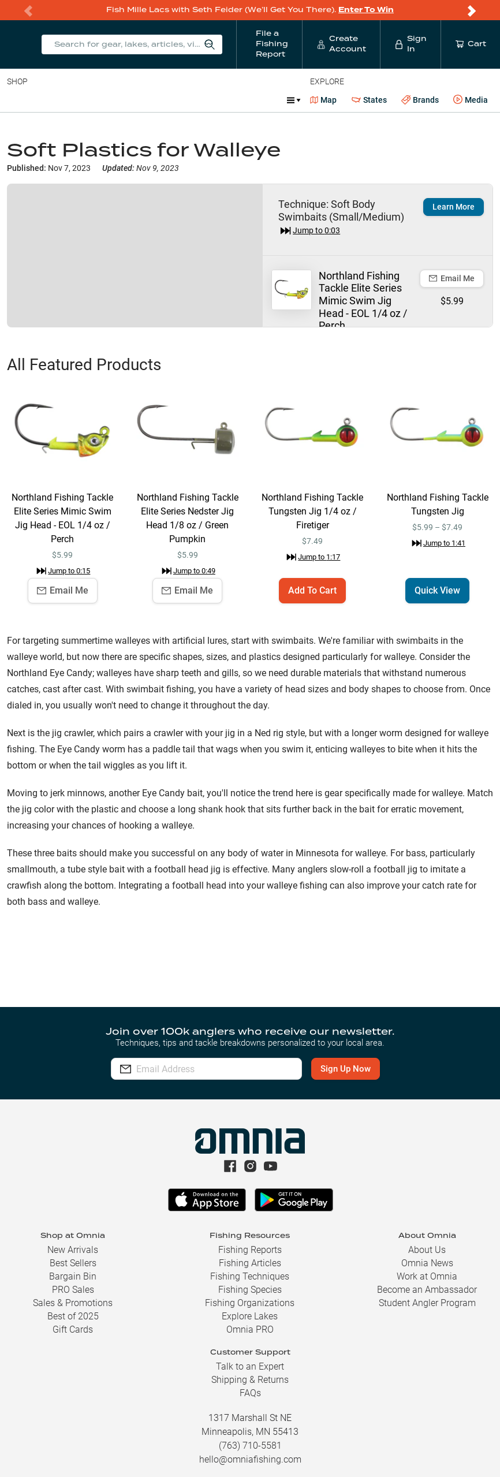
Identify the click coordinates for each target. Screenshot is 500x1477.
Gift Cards (73, 1329)
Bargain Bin (72, 1276)
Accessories (229, 100)
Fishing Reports (250, 1249)
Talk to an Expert (250, 1366)
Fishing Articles (250, 1263)
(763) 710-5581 (250, 1445)
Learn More (453, 206)
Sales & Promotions (73, 1302)
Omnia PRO (250, 1329)
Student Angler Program (427, 1302)
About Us (427, 1249)
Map (323, 100)
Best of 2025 (73, 1316)
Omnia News (427, 1263)
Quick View (437, 590)
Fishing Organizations (249, 1302)
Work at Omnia (427, 1276)
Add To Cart (312, 590)
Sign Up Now (350, 1069)
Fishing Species (250, 1289)
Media (470, 100)
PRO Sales (73, 1289)
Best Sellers (73, 1263)
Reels (126, 100)
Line (52, 100)
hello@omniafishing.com (250, 1459)
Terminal (171, 100)
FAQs (250, 1393)
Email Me (452, 278)
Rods (88, 100)
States (369, 100)
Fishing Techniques (249, 1276)
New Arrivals (72, 1249)
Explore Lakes (250, 1316)
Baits (16, 100)
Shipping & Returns (250, 1379)
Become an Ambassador (427, 1289)
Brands (420, 100)
